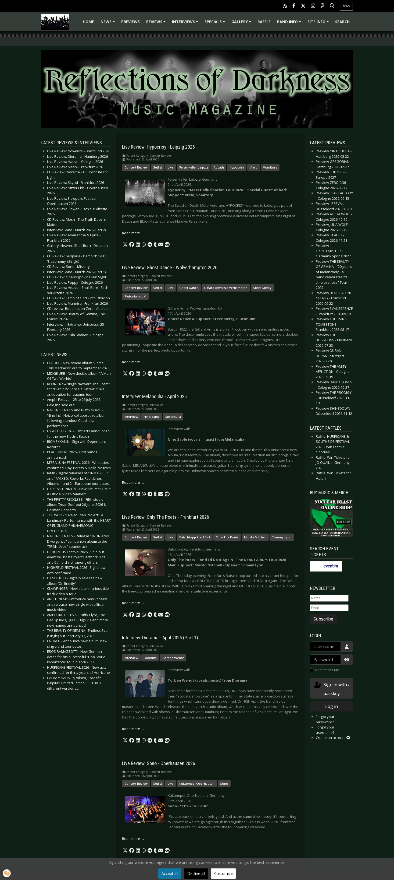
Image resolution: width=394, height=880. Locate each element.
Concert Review (136, 167)
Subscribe (323, 619)
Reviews (156, 23)
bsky (346, 6)
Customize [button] (223, 873)
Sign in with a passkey (331, 688)
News (108, 23)
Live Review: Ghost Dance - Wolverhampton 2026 (169, 268)
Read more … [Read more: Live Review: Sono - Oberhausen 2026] (133, 838)
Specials (216, 23)
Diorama (150, 658)
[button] (125, 244)
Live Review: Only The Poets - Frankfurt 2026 (165, 517)
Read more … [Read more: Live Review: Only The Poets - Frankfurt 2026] (133, 602)
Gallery (242, 23)
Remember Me (327, 669)
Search (342, 21)
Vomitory (270, 167)
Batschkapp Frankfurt (194, 537)
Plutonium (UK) (135, 296)
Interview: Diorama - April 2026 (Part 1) (160, 638)
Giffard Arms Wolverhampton (226, 288)
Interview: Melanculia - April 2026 (154, 396)
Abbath (219, 167)
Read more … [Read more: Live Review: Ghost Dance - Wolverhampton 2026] (133, 361)
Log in (331, 706)
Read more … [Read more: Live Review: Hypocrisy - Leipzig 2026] (133, 232)
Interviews (186, 23)
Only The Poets (227, 537)
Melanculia (173, 417)
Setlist (157, 167)
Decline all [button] (196, 873)
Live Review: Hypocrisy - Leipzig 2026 (158, 147)
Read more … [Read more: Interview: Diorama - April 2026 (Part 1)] (133, 728)
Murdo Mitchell (255, 537)
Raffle (264, 21)
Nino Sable (152, 417)
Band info (290, 23)
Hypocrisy (237, 167)
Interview (131, 417)
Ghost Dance (188, 288)
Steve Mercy (262, 288)
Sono (224, 783)
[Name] (329, 598)
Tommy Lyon (282, 537)
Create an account (333, 737)
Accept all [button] (170, 873)
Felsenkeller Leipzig (193, 167)
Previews (130, 21)
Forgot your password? (325, 719)
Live (171, 167)
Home (88, 21)
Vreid (253, 167)
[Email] (329, 607)
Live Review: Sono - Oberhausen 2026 (158, 763)
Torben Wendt (173, 658)
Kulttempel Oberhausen (196, 783)
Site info (318, 23)
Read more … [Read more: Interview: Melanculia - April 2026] (133, 482)
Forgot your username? (325, 730)
